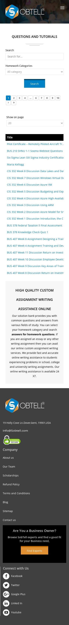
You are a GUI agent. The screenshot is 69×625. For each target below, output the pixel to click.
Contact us (9, 520)
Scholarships (11, 475)
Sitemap (8, 511)
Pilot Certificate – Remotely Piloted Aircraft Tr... (35, 144)
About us (8, 457)
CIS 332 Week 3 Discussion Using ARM (30, 205)
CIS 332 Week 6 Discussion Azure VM (29, 184)
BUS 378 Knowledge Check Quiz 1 (27, 232)
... (30, 98)
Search (34, 83)
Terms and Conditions (16, 493)
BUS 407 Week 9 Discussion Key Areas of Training (37, 266)
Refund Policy (11, 484)
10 (58, 98)
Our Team (9, 466)
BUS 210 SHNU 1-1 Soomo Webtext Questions (35, 151)
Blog (5, 502)
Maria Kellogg (15, 164)
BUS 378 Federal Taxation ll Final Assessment (34, 225)
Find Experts (34, 550)
